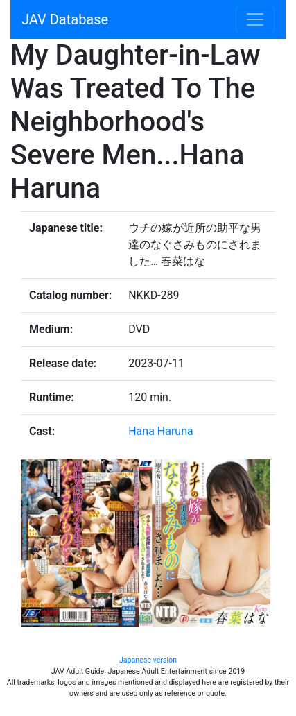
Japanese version (148, 660)
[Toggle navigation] (255, 19)
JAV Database (64, 19)
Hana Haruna (160, 431)
